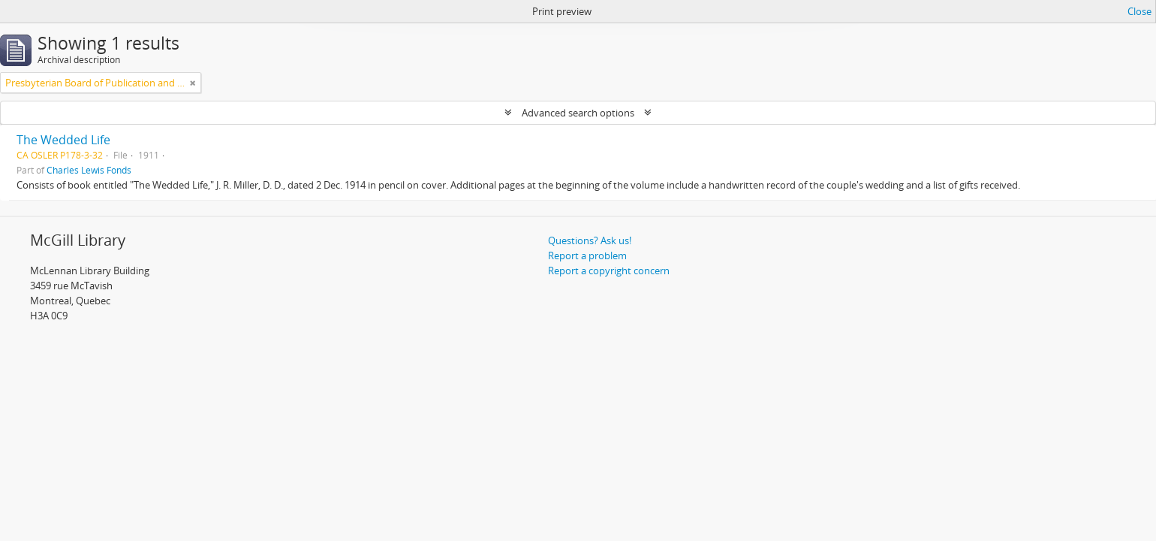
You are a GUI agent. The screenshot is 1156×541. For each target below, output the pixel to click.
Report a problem (587, 255)
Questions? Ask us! (589, 240)
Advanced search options (578, 112)
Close (1139, 11)
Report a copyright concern (609, 270)
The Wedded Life (63, 139)
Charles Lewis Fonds (89, 170)
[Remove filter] (193, 82)
